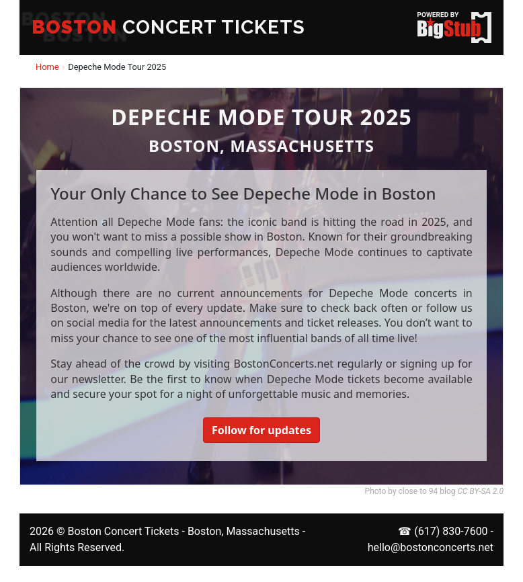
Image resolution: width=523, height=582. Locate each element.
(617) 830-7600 (450, 531)
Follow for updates (261, 430)
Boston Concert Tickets (123, 531)
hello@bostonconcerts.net (430, 547)
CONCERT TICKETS (168, 27)
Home (47, 67)
